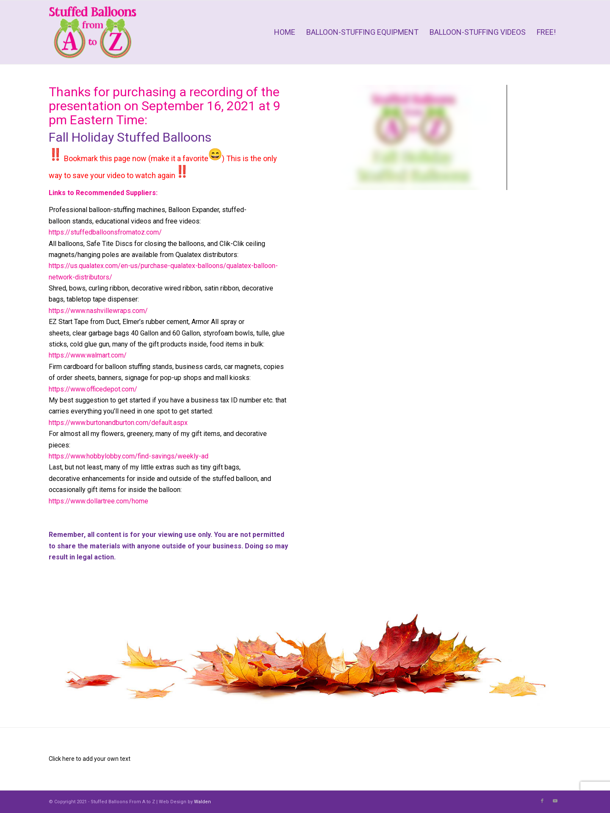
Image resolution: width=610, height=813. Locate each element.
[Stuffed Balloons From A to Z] (93, 32)
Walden (202, 802)
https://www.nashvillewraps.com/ (98, 311)
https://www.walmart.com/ (88, 355)
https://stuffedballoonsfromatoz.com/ (105, 232)
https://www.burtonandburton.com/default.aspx (118, 423)
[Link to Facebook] (542, 801)
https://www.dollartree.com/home (98, 501)
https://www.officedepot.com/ (93, 389)
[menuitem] (285, 32)
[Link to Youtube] (555, 801)
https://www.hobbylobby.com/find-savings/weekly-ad (128, 456)
